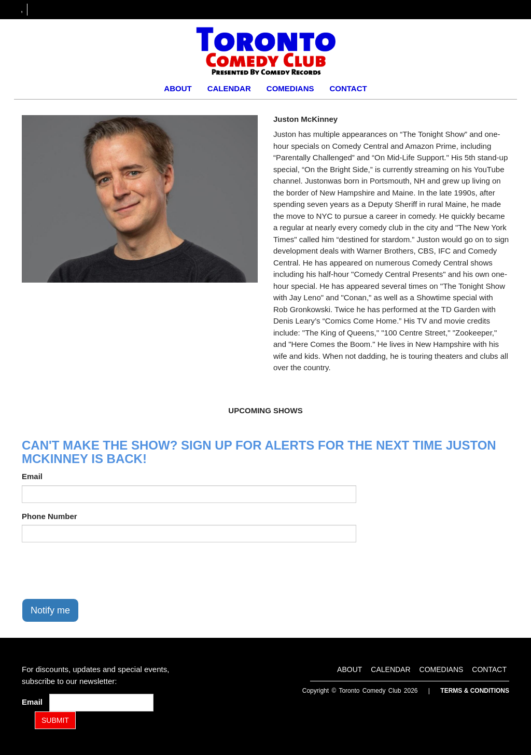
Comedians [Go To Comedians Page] (290, 88)
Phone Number (49, 516)
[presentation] (100, 570)
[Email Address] (101, 702)
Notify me (50, 610)
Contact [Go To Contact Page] (348, 88)
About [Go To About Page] (177, 88)
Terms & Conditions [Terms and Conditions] (474, 690)
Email (32, 476)
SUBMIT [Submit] (55, 720)
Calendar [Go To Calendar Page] (229, 88)
